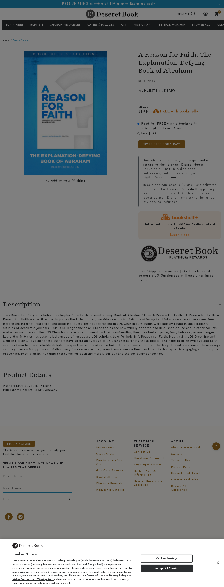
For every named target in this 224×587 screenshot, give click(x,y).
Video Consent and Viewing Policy (33, 579)
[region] (112, 563)
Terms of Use (95, 575)
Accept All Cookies (167, 568)
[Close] (218, 562)
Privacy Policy (117, 575)
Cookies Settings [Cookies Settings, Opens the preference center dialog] (166, 558)
